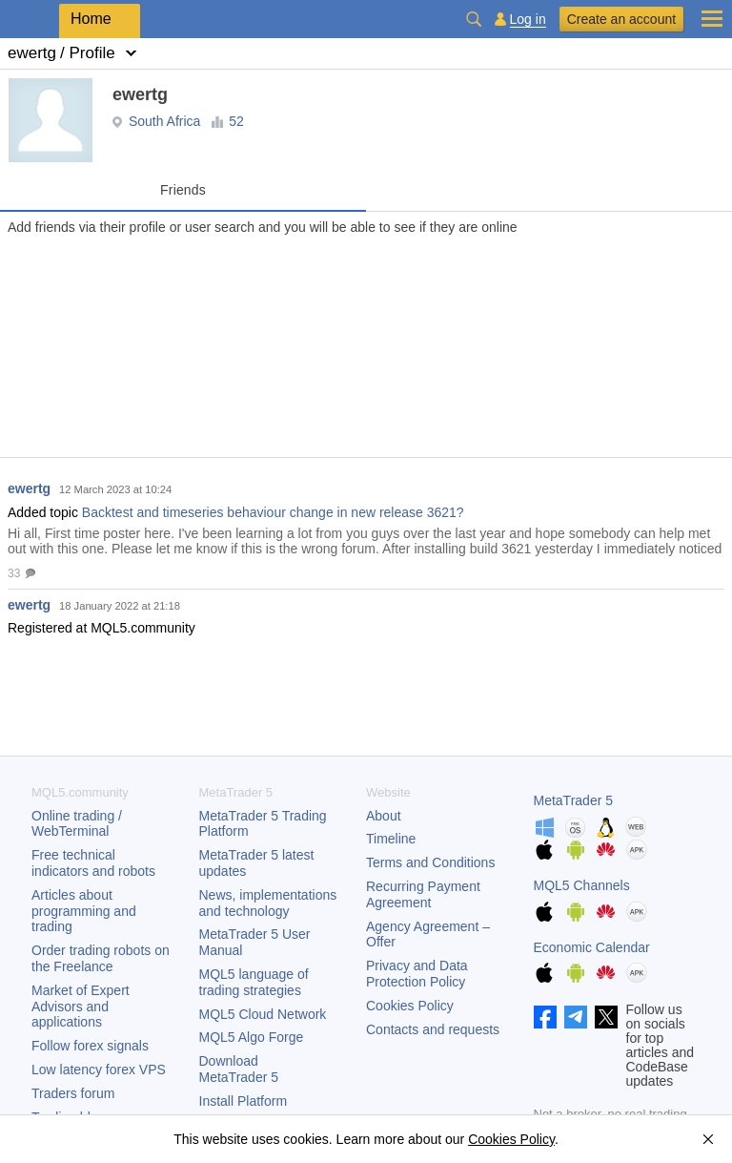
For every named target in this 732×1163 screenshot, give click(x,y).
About (383, 815)
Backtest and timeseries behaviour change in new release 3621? (273, 512)
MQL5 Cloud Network (263, 1014)
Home (91, 18)
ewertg (29, 488)
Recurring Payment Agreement (423, 894)
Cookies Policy (410, 1005)
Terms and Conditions (430, 862)
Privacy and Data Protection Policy (417, 973)
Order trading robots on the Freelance (100, 958)
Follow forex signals (90, 1045)
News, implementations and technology (268, 903)
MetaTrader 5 (574, 800)
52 (236, 121)
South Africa (165, 121)
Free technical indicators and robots (93, 863)
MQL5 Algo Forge (251, 1037)
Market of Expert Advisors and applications (80, 1006)
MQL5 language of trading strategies (254, 982)
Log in (528, 19)
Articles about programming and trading (83, 911)
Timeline (391, 838)
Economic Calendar (592, 947)
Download (239, 1069)
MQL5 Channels (582, 885)
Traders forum (72, 1093)
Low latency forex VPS (98, 1069)
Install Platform (243, 1101)
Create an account (621, 19)
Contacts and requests (432, 1029)
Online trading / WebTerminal (76, 824)
